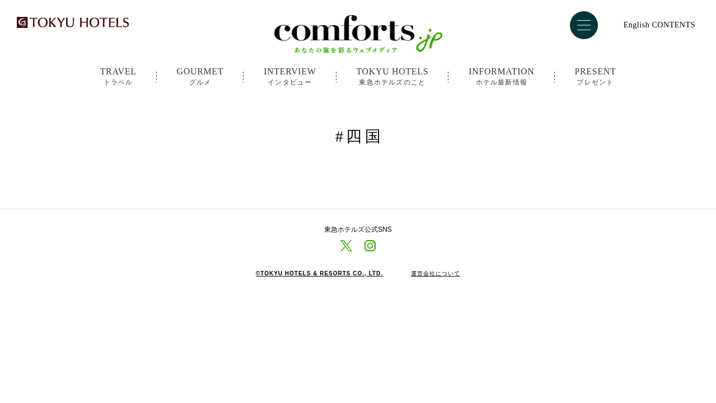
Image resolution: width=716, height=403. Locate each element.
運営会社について (435, 274)
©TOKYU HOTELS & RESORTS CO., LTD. (319, 274)
